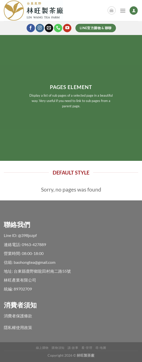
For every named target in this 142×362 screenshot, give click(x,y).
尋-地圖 (100, 348)
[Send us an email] (49, 28)
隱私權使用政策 (18, 327)
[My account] (134, 10)
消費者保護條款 (18, 315)
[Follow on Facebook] (31, 28)
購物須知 (58, 348)
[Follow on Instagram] (40, 28)
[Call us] (58, 28)
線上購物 (42, 348)
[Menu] (123, 10)
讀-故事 (73, 348)
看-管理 (87, 348)
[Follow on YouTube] (67, 28)
